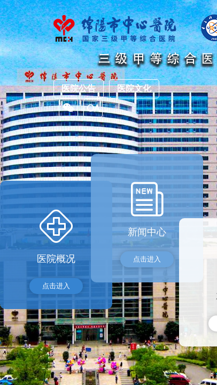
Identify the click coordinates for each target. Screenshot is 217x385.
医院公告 (78, 88)
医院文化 (134, 88)
